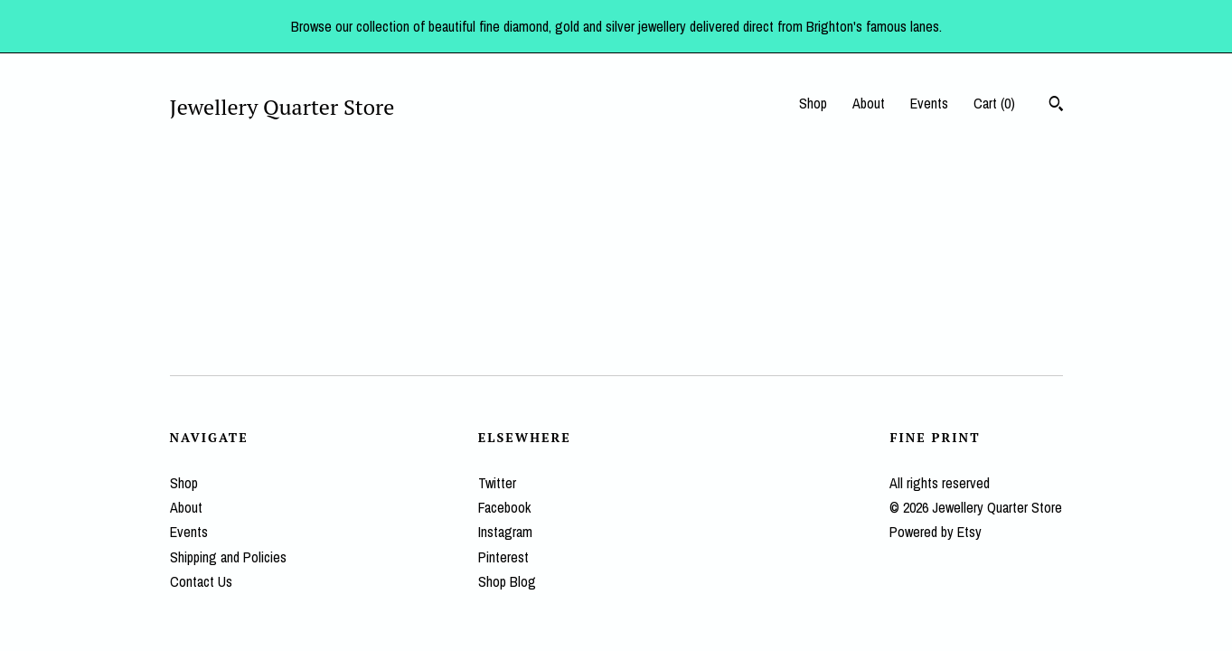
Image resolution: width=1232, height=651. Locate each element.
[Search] (1056, 106)
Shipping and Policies (228, 557)
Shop (813, 103)
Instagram (505, 532)
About (868, 103)
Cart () (994, 103)
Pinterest (503, 557)
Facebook (504, 507)
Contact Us (201, 581)
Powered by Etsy (935, 532)
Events (929, 103)
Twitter (497, 483)
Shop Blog (507, 581)
